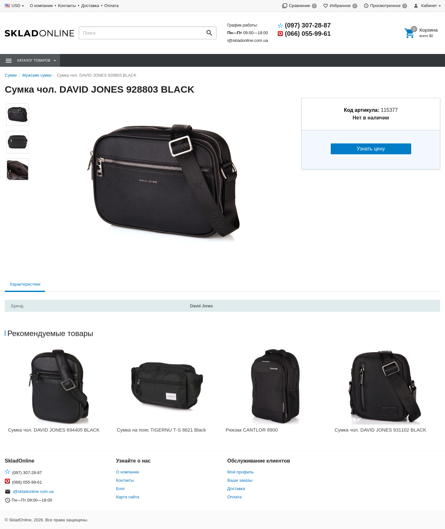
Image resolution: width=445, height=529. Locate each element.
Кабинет (425, 5)
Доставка (90, 5)
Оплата (111, 5)
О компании (41, 5)
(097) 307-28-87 (308, 25)
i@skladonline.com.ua (247, 40)
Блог (120, 488)
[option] (59, 392)
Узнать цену (371, 148)
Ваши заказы (240, 480)
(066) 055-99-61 (308, 33)
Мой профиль (240, 472)
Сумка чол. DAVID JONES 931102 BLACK (380, 430)
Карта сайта (127, 496)
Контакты (67, 5)
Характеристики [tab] (25, 284)
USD (15, 5)
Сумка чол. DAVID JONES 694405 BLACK (54, 430)
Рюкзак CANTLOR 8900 (252, 430)
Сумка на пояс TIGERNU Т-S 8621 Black (161, 430)
